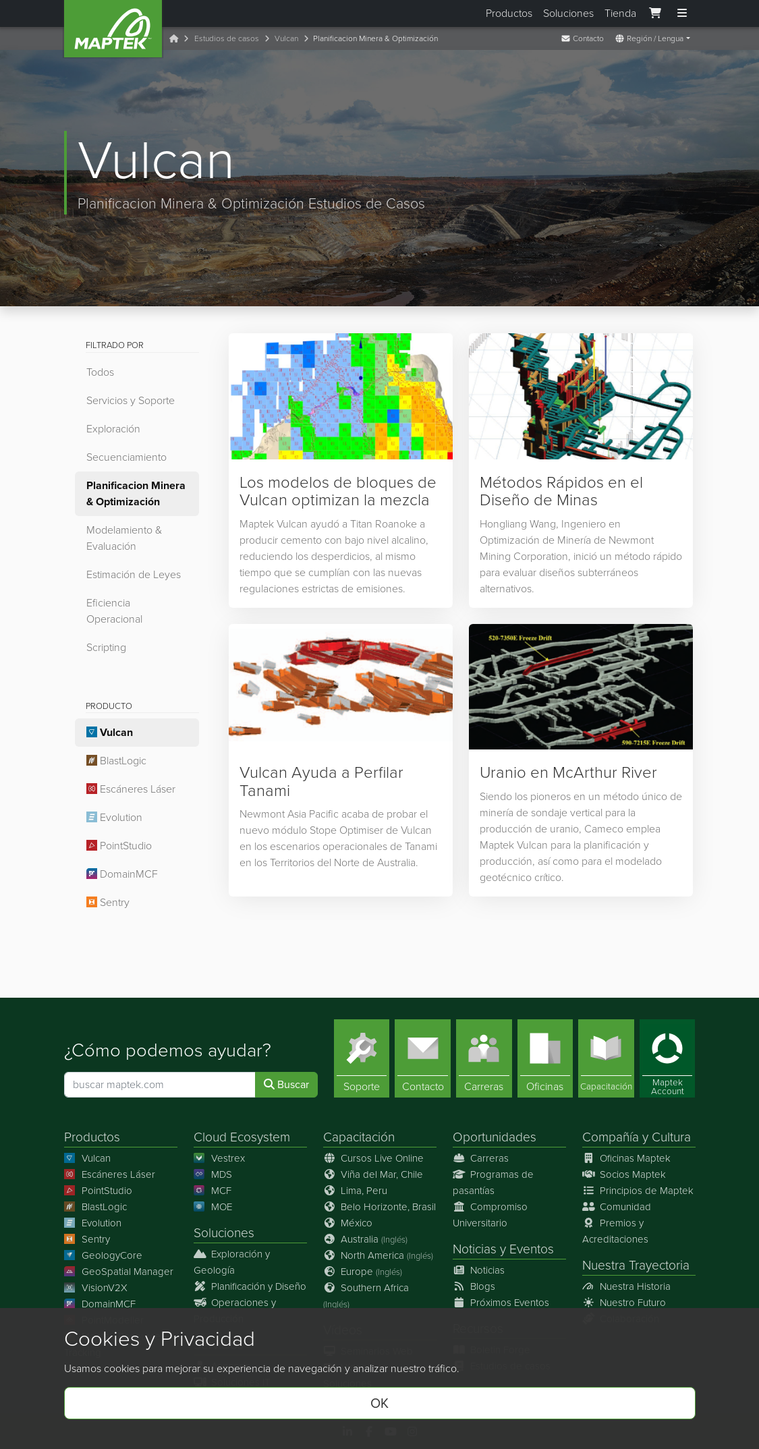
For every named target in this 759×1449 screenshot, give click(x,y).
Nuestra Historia (626, 1286)
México (348, 1223)
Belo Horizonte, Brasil (380, 1206)
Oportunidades (494, 1137)
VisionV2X (96, 1287)
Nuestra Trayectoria (636, 1265)
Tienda (620, 13)
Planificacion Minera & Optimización (136, 493)
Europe (363, 1271)
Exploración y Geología (232, 1262)
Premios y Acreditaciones (615, 1231)
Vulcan (286, 38)
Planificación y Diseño (250, 1286)
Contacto (582, 38)
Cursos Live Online (373, 1158)
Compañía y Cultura (636, 1137)
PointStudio (119, 845)
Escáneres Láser (130, 789)
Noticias (475, 1249)
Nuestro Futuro (624, 1302)
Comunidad (617, 1206)
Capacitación (359, 1137)
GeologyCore (103, 1255)
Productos (509, 13)
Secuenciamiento (126, 457)
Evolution (114, 817)
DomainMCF (122, 874)
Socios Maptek (624, 1174)
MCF (213, 1190)
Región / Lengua (649, 38)
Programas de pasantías (493, 1182)
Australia (365, 1239)
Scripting (106, 647)
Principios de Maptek (638, 1190)
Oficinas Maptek (626, 1158)
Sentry (108, 902)
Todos (100, 372)
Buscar (286, 1084)
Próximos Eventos (501, 1302)
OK (379, 1403)
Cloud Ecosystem (242, 1137)
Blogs (474, 1286)
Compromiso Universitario (490, 1214)
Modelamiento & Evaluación (124, 538)
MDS (213, 1174)
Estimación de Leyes (133, 574)
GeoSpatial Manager (119, 1271)
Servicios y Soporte (130, 400)
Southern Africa (366, 1295)
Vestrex (220, 1158)
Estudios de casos (226, 38)
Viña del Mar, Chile (373, 1174)
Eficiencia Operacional (114, 611)
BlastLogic (116, 760)
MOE (213, 1206)
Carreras (481, 1158)
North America (378, 1255)
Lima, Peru (355, 1190)
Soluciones (568, 13)
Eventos (531, 1249)
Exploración (113, 428)
